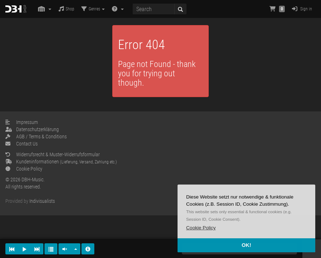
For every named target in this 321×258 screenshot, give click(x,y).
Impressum (21, 122)
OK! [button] (246, 245)
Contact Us (21, 144)
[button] (201, 228)
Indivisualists (42, 201)
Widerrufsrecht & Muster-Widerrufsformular (52, 154)
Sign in (302, 8)
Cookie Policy (23, 169)
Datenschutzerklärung (32, 129)
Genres (93, 8)
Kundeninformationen (61, 161)
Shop (66, 8)
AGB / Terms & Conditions (36, 136)
